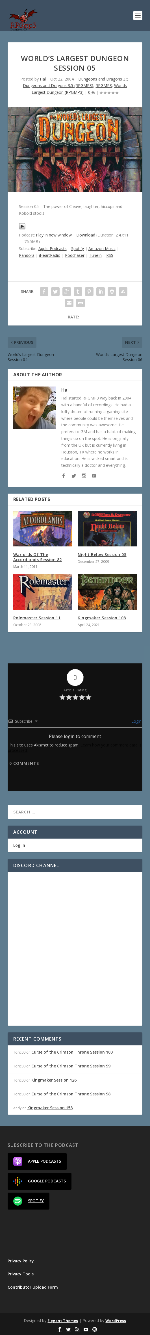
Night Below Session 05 (102, 554)
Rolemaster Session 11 (37, 617)
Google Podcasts (39, 1181)
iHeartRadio (49, 255)
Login (136, 721)
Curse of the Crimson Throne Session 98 (70, 1094)
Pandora (26, 255)
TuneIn (95, 255)
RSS (109, 255)
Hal (43, 79)
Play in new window (54, 235)
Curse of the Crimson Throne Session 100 (72, 1052)
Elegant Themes (62, 1320)
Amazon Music (102, 248)
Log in (19, 845)
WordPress (115, 1320)
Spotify (77, 248)
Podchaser (74, 255)
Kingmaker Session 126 (54, 1080)
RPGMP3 (103, 85)
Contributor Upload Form (33, 1287)
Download (85, 235)
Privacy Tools (21, 1274)
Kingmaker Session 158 (50, 1107)
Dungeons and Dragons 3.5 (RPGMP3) (58, 85)
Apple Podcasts (52, 248)
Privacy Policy (21, 1261)
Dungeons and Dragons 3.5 (103, 79)
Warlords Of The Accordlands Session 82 (37, 557)
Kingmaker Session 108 (102, 617)
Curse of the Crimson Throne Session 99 (70, 1066)
